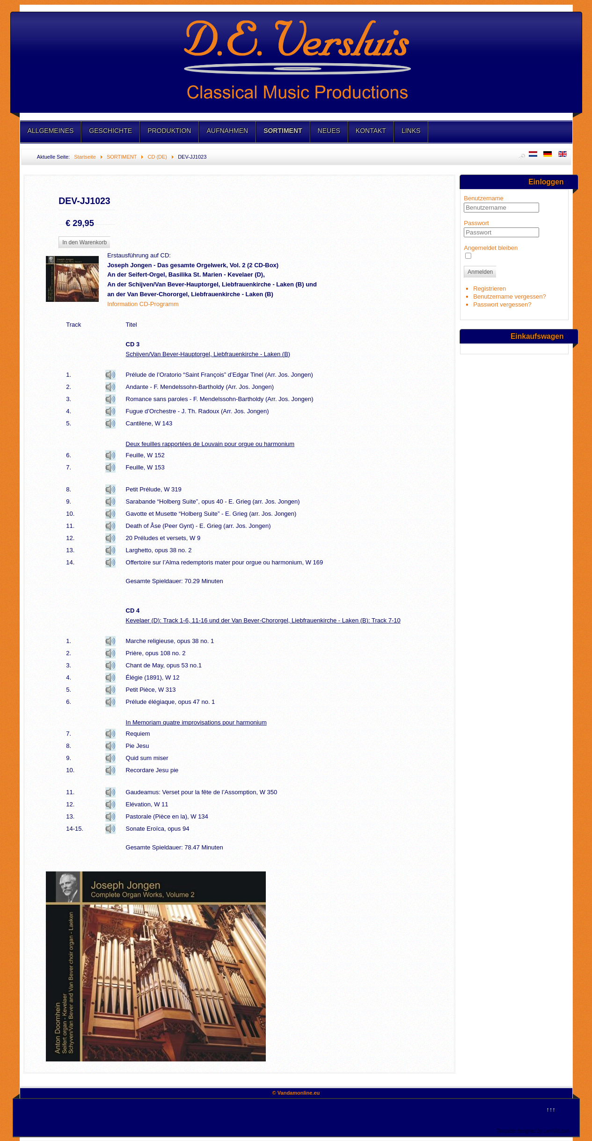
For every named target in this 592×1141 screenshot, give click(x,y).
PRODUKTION (169, 130)
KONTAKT (371, 130)
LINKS (411, 130)
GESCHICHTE (110, 130)
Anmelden (480, 272)
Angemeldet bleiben (491, 247)
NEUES (329, 130)
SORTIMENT (282, 130)
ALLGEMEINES (51, 130)
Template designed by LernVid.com (533, 1130)
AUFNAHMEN (227, 130)
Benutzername (484, 198)
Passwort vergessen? (502, 304)
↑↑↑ (550, 1109)
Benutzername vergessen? (509, 296)
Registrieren (489, 288)
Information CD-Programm (142, 303)
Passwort (476, 223)
